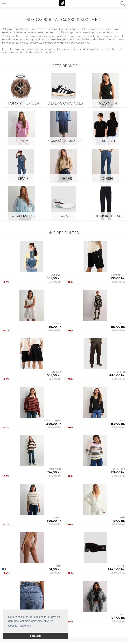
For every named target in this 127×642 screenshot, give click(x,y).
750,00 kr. (55, 379)
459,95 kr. (118, 330)
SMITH (121, 565)
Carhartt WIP (118, 274)
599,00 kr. (118, 379)
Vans (65, 216)
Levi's (23, 178)
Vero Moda (23, 216)
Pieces (65, 178)
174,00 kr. (54, 472)
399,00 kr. (118, 427)
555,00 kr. (54, 375)
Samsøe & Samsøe (65, 141)
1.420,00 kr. (116, 569)
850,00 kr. (118, 282)
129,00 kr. (55, 572)
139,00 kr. (54, 326)
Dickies (121, 371)
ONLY (23, 141)
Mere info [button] (25, 625)
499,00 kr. (54, 427)
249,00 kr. (53, 423)
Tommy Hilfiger (23, 103)
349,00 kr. (54, 330)
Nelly (122, 517)
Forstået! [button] (35, 635)
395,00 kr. (54, 278)
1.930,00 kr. (117, 572)
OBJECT (120, 323)
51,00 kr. (55, 569)
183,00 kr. (118, 326)
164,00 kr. (117, 617)
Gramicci (56, 371)
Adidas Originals (65, 103)
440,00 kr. (117, 375)
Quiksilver (56, 274)
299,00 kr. (54, 524)
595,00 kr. (117, 278)
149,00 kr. (54, 520)
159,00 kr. (118, 423)
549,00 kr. (54, 282)
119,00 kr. (118, 520)
